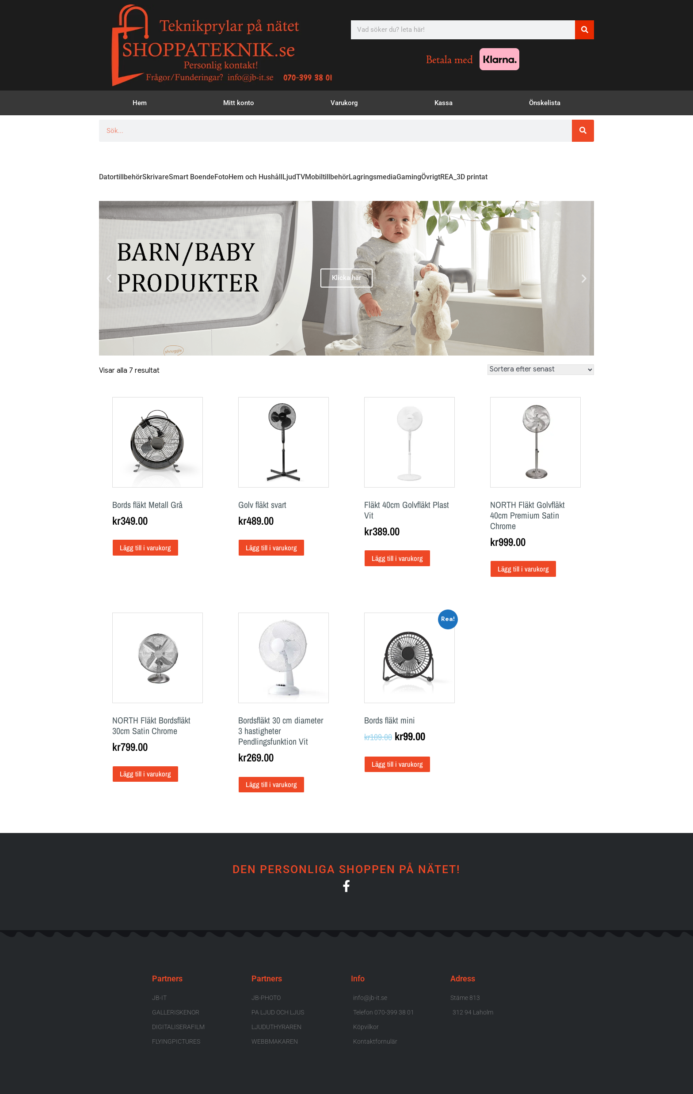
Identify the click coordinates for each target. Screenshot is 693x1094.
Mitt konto (238, 103)
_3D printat (470, 177)
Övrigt (430, 177)
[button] (108, 278)
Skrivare (155, 177)
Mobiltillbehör (327, 177)
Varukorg (344, 103)
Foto (221, 177)
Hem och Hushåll (255, 177)
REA (446, 177)
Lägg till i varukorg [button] (145, 548)
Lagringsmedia (372, 177)
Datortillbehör (120, 177)
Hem (140, 103)
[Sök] (584, 29)
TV (300, 177)
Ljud (289, 177)
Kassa (443, 103)
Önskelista (544, 103)
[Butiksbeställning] (540, 369)
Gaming (408, 177)
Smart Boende (191, 177)
